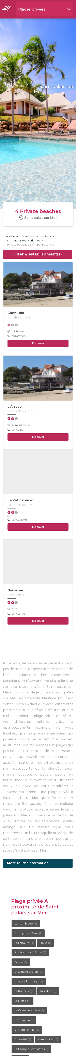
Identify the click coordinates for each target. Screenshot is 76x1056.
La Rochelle (24, 991)
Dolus (45, 942)
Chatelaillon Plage (29, 981)
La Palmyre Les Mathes (31, 1049)
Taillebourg (24, 942)
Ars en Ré (23, 1039)
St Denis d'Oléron (28, 971)
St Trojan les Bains (28, 933)
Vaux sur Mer (48, 1039)
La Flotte (22, 1000)
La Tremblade (26, 923)
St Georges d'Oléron (30, 952)
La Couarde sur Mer (29, 1010)
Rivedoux (48, 991)
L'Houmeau (24, 1020)
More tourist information (27, 863)
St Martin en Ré (27, 1029)
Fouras (21, 962)
